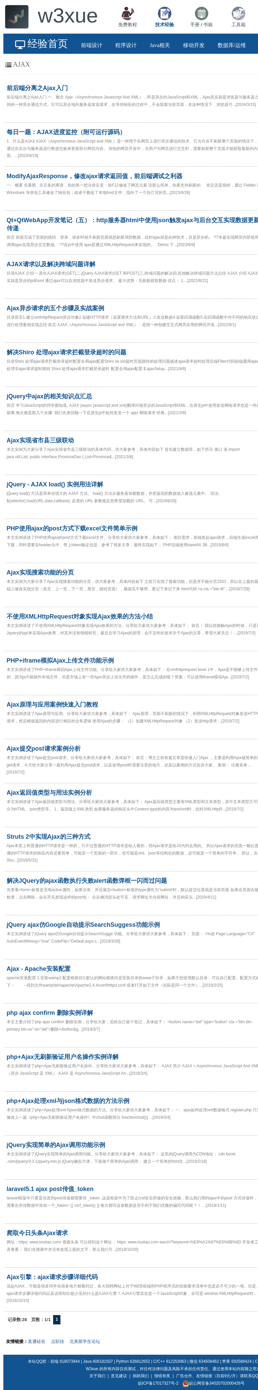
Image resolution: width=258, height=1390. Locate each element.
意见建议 (119, 1376)
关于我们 (97, 1376)
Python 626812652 (133, 1361)
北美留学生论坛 (85, 1341)
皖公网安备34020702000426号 (213, 1383)
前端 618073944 (65, 1361)
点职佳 (57, 1341)
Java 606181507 (98, 1361)
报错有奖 (162, 1376)
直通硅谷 (36, 1341)
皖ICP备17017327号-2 (158, 1383)
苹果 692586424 (236, 1361)
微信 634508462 (204, 1361)
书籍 (208, 24)
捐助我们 (141, 1376)
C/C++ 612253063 (169, 1361)
